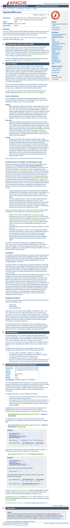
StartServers (55, 57)
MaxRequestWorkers (57, 46)
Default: (8, 372)
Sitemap (66, 3)
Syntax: (8, 370)
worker (25, 18)
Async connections (12, 96)
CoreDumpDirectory (57, 36)
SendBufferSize (56, 54)
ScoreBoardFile (56, 52)
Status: (5, 21)
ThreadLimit (55, 58)
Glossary (61, 3)
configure (38, 38)
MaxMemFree (55, 45)
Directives (51, 3)
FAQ (56, 3)
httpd (21, 39)
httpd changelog (56, 68)
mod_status (40, 100)
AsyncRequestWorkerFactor (59, 34)
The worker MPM (57, 77)
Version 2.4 (29, 8)
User (53, 63)
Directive (32, 365)
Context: (8, 374)
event (7, 31)
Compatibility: (10, 379)
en (46, 14)
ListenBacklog (55, 42)
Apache (5, 8)
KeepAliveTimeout (39, 130)
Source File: (6, 25)
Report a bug (55, 72)
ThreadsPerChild (56, 60)
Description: (7, 18)
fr (48, 14)
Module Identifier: (8, 23)
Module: (8, 377)
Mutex (12, 88)
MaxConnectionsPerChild (58, 43)
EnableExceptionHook (57, 37)
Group (53, 39)
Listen (53, 40)
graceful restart (18, 190)
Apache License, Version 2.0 (20, 524)
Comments (55, 79)
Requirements (56, 29)
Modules (46, 3)
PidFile (53, 51)
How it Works (55, 27)
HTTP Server (11, 8)
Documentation (20, 8)
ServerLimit (55, 55)
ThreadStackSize (56, 62)
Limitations (9, 253)
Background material (12, 298)
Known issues (56, 70)
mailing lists (57, 518)
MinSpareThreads (56, 49)
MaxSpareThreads (57, 48)
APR (18, 86)
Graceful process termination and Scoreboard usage (23, 162)
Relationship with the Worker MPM (20, 44)
